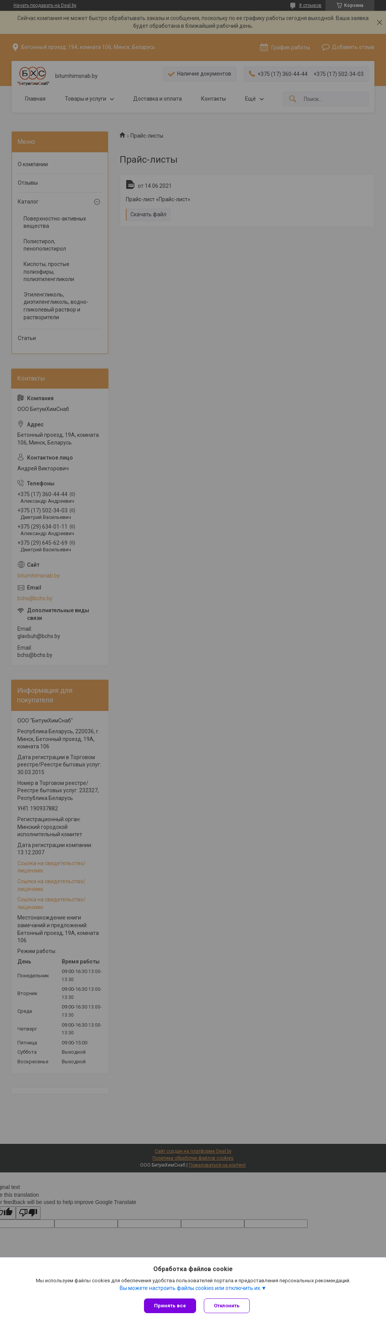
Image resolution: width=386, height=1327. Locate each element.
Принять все (170, 1305)
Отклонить (227, 1305)
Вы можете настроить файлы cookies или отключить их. (190, 1288)
